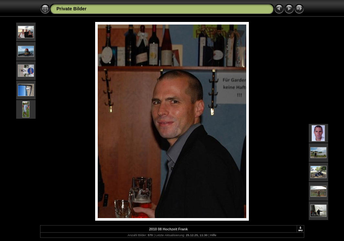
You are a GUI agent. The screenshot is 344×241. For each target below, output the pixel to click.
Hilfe (213, 235)
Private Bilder (72, 8)
